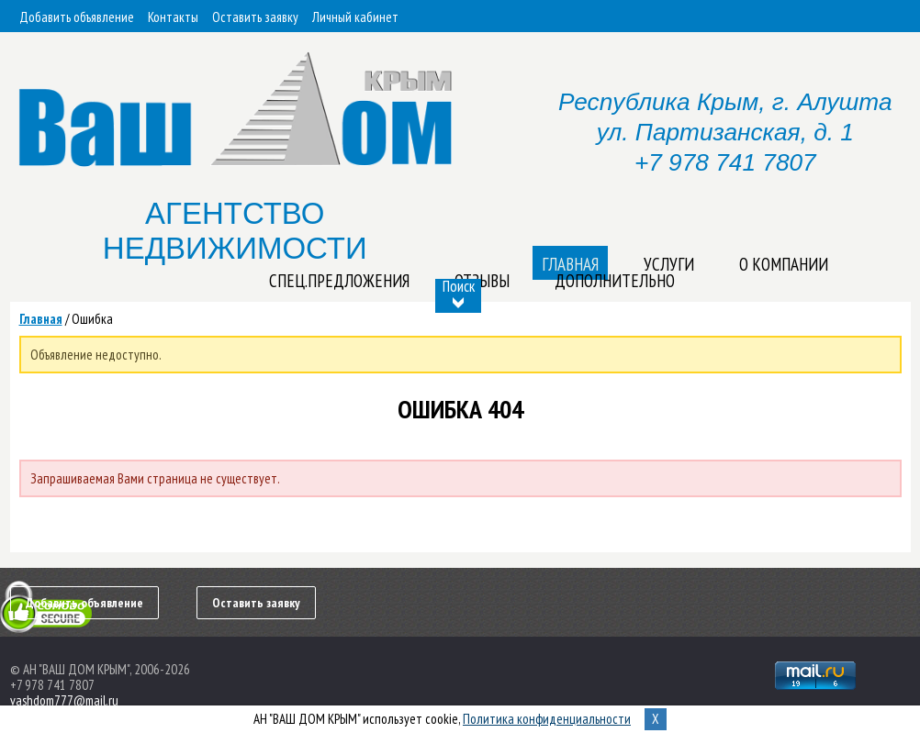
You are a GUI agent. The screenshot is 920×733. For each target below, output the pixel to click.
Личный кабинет (355, 17)
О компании (783, 264)
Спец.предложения (339, 281)
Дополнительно (615, 281)
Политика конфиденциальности (547, 718)
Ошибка (92, 319)
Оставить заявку (255, 17)
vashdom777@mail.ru (64, 700)
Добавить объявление (76, 17)
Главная (40, 319)
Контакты (173, 17)
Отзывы (482, 281)
